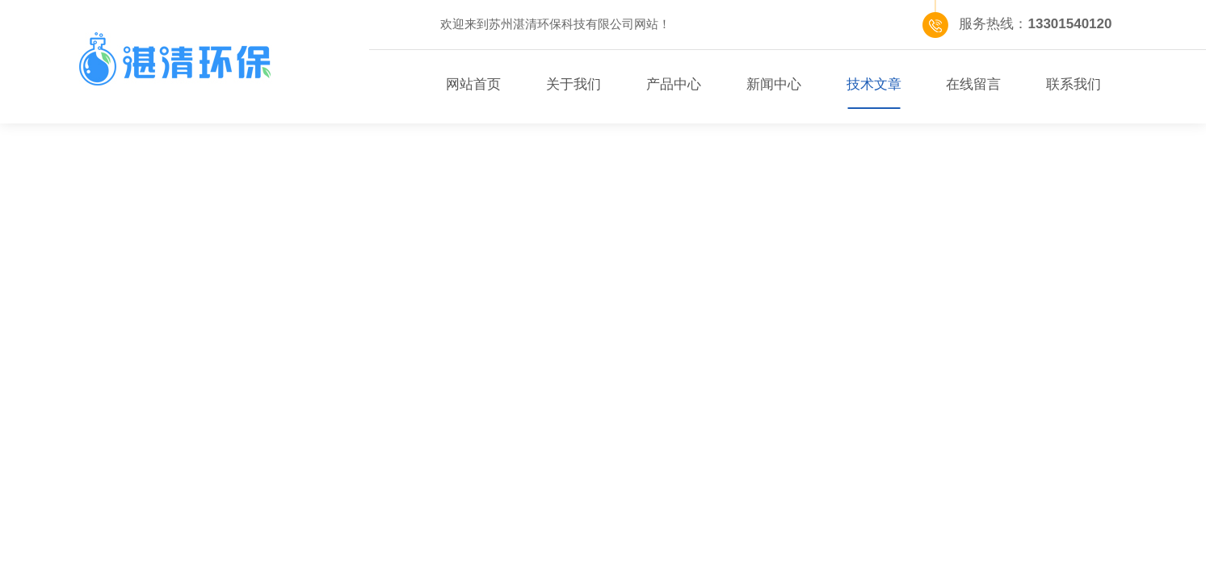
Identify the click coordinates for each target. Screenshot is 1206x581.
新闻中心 (773, 84)
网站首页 (473, 84)
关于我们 (573, 84)
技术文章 (874, 84)
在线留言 (973, 84)
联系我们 (1073, 84)
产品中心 (673, 84)
